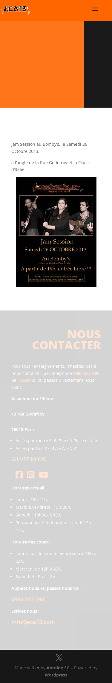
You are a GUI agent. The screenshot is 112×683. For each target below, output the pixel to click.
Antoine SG (58, 668)
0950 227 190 (86, 373)
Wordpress (56, 675)
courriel (27, 380)
